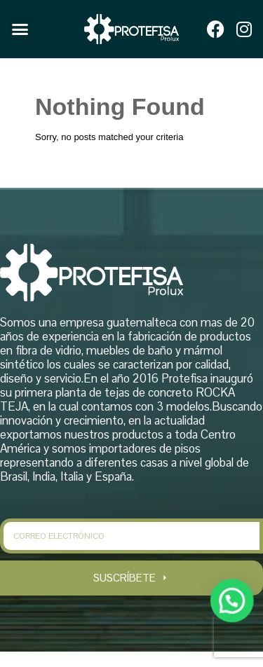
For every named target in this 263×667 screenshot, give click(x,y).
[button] (20, 29)
